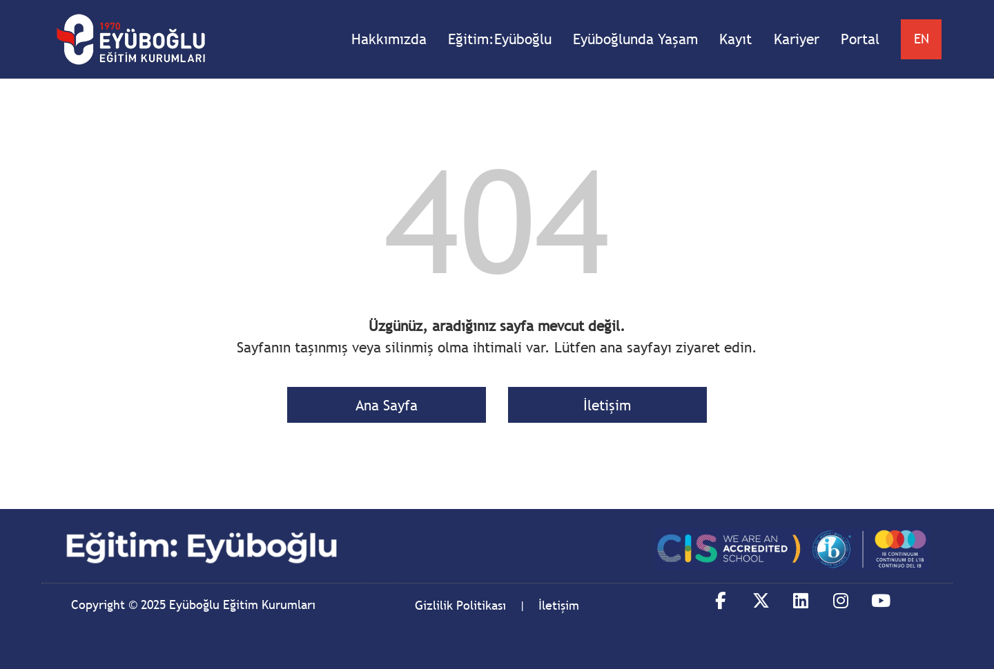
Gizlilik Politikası (460, 605)
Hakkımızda (389, 39)
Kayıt (735, 39)
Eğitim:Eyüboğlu (500, 39)
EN (921, 38)
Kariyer (796, 39)
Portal (860, 39)
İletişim (607, 405)
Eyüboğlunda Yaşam (635, 39)
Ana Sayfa (386, 405)
